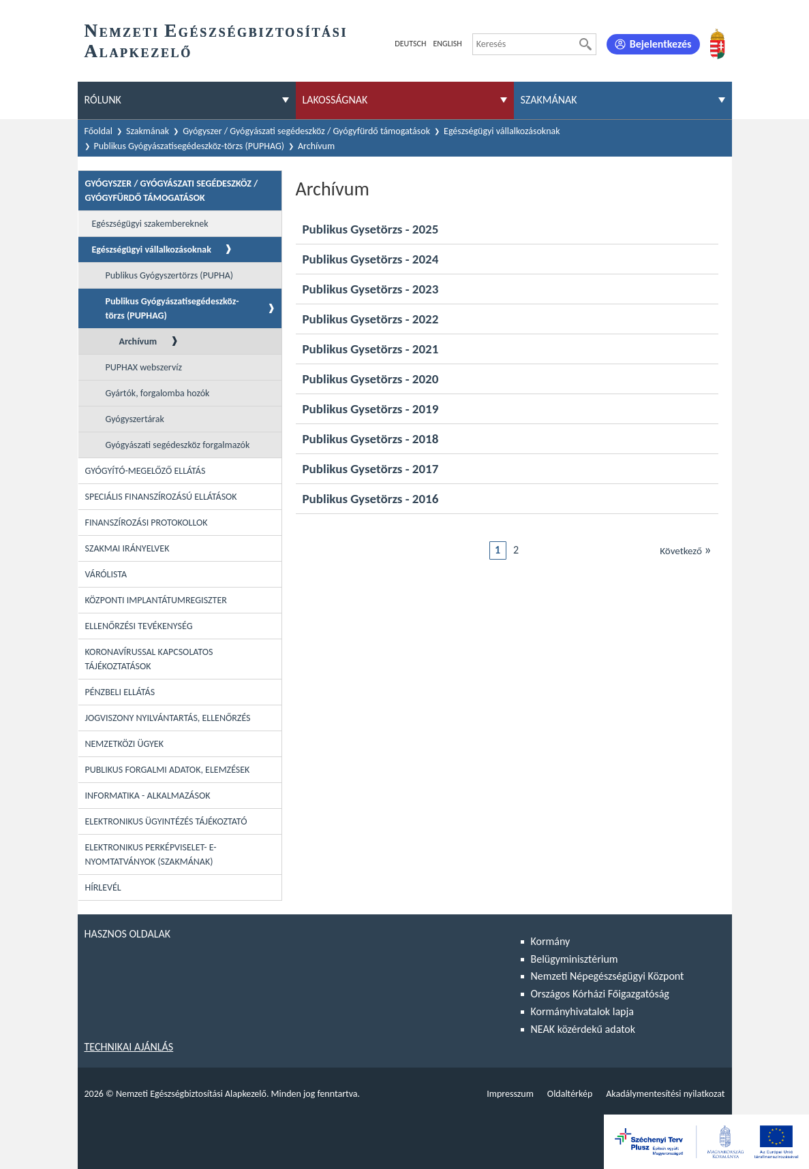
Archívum (138, 341)
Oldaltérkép (569, 1094)
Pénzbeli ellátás (120, 692)
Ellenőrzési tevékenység (139, 626)
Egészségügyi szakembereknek (150, 223)
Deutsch (410, 43)
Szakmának (147, 131)
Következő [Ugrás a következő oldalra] (685, 550)
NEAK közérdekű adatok (583, 1029)
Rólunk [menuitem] (103, 99)
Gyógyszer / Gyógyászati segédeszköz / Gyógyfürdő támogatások (306, 131)
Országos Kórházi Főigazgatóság (600, 993)
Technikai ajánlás (129, 1046)
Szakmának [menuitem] (549, 99)
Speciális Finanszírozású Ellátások (161, 496)
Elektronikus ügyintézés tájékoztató (166, 821)
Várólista (106, 574)
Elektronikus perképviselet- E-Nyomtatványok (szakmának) (151, 854)
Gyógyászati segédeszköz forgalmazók (178, 445)
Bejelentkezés (661, 43)
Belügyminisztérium (574, 958)
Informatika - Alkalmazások (148, 795)
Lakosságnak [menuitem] (335, 99)
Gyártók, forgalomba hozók (158, 393)
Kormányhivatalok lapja (582, 1011)
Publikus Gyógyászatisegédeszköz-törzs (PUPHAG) (189, 146)
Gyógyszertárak (135, 419)
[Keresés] (585, 44)
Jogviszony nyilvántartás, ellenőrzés (168, 718)
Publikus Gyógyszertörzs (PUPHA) (170, 275)
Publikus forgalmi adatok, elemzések (167, 769)
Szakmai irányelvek (127, 548)
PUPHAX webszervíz (144, 367)
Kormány (550, 941)
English (447, 43)
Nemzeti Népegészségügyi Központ (607, 976)
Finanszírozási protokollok (146, 522)
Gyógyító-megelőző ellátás (145, 471)
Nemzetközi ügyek (124, 744)
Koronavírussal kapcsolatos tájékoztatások (149, 659)
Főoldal (99, 131)
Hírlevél (103, 887)
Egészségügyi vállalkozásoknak (502, 131)
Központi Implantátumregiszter (156, 600)
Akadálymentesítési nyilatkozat (665, 1094)
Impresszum (510, 1094)
